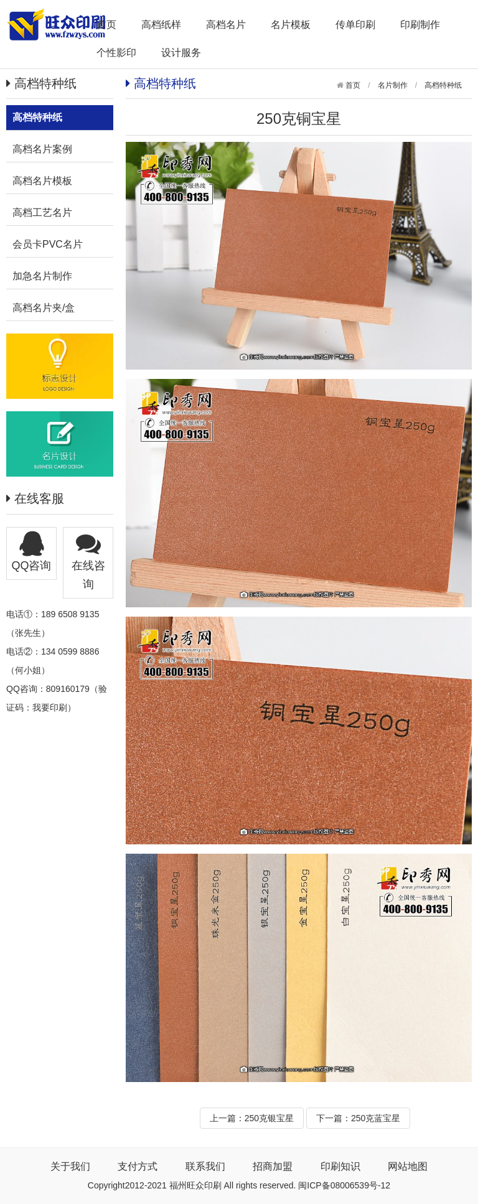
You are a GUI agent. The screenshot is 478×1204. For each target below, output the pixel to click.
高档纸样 (161, 24)
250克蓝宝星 (375, 1118)
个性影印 (116, 52)
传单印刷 (355, 24)
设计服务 (181, 52)
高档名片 (226, 24)
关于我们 (70, 1166)
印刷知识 (340, 1166)
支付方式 (137, 1166)
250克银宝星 (269, 1118)
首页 (106, 24)
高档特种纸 (443, 85)
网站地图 (408, 1166)
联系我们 (205, 1166)
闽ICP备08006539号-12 (344, 1185)
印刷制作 (420, 24)
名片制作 (393, 85)
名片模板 (291, 24)
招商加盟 (273, 1166)
